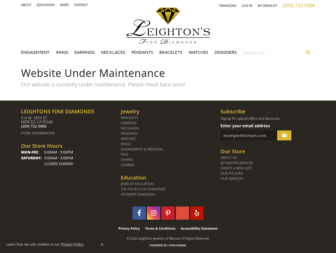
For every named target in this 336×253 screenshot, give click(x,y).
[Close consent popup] (102, 244)
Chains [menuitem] (127, 159)
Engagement (35, 53)
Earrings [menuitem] (129, 123)
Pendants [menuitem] (129, 133)
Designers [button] (225, 53)
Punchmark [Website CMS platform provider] (177, 245)
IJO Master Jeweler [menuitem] (236, 163)
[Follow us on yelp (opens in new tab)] (196, 213)
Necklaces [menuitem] (130, 128)
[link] (46, 5)
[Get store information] (68, 133)
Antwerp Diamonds (138, 194)
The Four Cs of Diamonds (143, 189)
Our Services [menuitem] (231, 178)
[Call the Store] (33, 126)
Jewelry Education (137, 184)
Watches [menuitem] (128, 138)
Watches (198, 53)
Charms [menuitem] (127, 165)
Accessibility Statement (199, 228)
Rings (62, 53)
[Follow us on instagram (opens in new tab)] (153, 213)
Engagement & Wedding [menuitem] (142, 149)
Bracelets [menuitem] (129, 117)
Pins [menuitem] (124, 154)
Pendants (142, 53)
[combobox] (272, 53)
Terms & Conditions (160, 228)
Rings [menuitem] (126, 144)
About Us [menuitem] (228, 157)
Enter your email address (245, 125)
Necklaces (113, 53)
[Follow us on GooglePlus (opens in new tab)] (182, 213)
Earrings (84, 53)
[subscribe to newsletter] (284, 135)
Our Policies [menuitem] (231, 173)
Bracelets (170, 53)
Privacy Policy (129, 228)
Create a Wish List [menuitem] (236, 168)
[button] (26, 5)
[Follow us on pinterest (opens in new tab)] (168, 213)
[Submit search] (308, 53)
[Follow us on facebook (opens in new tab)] (139, 213)
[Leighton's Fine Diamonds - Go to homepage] (168, 26)
